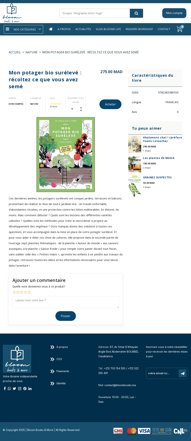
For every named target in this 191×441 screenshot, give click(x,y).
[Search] (101, 13)
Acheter (110, 104)
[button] (23, 29)
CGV (56, 359)
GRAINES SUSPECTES (157, 177)
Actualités (83, 29)
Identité (58, 383)
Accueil (15, 52)
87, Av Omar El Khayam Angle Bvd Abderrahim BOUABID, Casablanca (118, 351)
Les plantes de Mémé (158, 158)
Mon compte (174, 13)
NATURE (32, 52)
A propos (64, 29)
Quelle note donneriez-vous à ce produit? (38, 286)
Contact (164, 29)
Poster (65, 316)
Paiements (60, 371)
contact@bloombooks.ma (120, 385)
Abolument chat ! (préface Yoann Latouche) (162, 139)
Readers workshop (139, 29)
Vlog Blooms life (108, 29)
